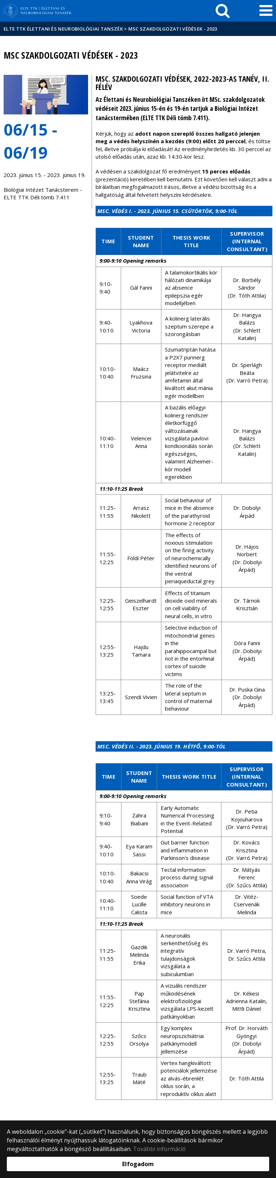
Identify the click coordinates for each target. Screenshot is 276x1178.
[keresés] (223, 11)
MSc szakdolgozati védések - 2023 (172, 29)
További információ (159, 1149)
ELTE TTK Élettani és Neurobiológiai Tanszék (63, 29)
